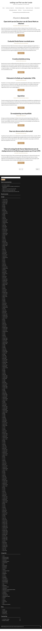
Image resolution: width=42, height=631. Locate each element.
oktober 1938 (4, 552)
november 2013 (4, 295)
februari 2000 (4, 422)
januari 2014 (4, 293)
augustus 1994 (4, 504)
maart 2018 (4, 252)
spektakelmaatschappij (6, 598)
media (3, 586)
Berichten (4, 613)
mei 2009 (3, 348)
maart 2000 (4, 420)
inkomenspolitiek (5, 583)
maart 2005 (4, 376)
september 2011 (5, 318)
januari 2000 (4, 423)
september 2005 (5, 369)
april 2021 (4, 219)
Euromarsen (4, 578)
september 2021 (5, 215)
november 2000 (4, 410)
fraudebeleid (4, 579)
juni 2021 (3, 216)
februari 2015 (4, 278)
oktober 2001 (4, 399)
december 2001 (4, 396)
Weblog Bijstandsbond (13, 10)
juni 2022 (3, 208)
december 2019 (4, 231)
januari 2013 (4, 306)
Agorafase (21, 96)
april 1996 (4, 477)
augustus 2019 (4, 236)
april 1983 (4, 543)
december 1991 (4, 525)
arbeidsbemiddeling (5, 560)
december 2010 (4, 329)
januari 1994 (4, 513)
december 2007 (4, 361)
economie (4, 576)
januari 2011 (4, 328)
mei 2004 (3, 383)
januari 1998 (4, 450)
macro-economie (5, 584)
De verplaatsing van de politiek (21, 113)
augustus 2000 (4, 414)
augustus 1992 (4, 524)
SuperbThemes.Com (20, 628)
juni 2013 (3, 301)
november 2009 (4, 341)
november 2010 (4, 330)
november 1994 (4, 500)
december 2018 (4, 244)
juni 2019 (3, 238)
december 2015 (4, 275)
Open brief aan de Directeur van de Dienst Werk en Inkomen (21, 22)
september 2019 (5, 235)
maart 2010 (4, 338)
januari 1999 (4, 434)
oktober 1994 (4, 501)
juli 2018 (3, 248)
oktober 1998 (4, 438)
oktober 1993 (4, 516)
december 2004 (4, 377)
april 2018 (4, 251)
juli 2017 (3, 260)
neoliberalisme (4, 590)
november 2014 (4, 282)
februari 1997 (4, 465)
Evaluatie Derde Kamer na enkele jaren (21, 41)
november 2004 (4, 379)
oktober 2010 (4, 332)
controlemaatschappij (5, 572)
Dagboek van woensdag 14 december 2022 (9, 190)
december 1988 (4, 535)
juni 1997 (3, 459)
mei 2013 (3, 302)
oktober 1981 (4, 545)
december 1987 (4, 536)
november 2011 (4, 317)
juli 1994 (3, 505)
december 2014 (4, 281)
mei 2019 (3, 239)
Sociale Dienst (4, 595)
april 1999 (4, 431)
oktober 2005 (4, 368)
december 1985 (4, 540)
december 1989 (4, 532)
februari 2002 (4, 395)
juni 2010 (3, 334)
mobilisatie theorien (5, 588)
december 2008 (4, 353)
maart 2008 (4, 357)
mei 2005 (3, 373)
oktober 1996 (4, 469)
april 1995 (4, 493)
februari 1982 (4, 544)
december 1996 (4, 467)
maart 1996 (4, 478)
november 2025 (4, 201)
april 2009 (4, 349)
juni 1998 (3, 443)
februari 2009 (4, 352)
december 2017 (4, 256)
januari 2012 (4, 314)
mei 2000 (3, 418)
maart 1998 (4, 447)
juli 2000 (3, 415)
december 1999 (4, 424)
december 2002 (4, 388)
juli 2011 (3, 321)
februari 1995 (4, 496)
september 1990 (5, 529)
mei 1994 (3, 508)
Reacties (4, 614)
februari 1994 (4, 512)
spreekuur (4, 599)
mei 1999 (3, 430)
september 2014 (5, 285)
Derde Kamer (25, 43)
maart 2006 (4, 365)
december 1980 (4, 547)
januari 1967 (4, 549)
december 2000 (4, 408)
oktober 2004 (4, 380)
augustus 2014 (4, 286)
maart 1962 (4, 551)
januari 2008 (4, 360)
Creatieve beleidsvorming (21, 59)
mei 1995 (3, 492)
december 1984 (4, 541)
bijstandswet (22, 25)
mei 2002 (3, 392)
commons (3, 571)
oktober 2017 (4, 258)
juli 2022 (3, 207)
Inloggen (3, 611)
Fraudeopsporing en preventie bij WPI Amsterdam (21, 12)
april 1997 (4, 462)
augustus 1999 (4, 427)
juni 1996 (3, 474)
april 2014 (4, 290)
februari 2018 (4, 254)
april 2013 (4, 303)
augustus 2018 (4, 247)
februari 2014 (4, 291)
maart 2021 (4, 220)
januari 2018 (4, 255)
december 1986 (4, 539)
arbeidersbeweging (5, 559)
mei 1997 (3, 461)
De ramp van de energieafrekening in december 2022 (10, 193)
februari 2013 (4, 305)
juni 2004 (3, 381)
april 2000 (4, 419)
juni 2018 (3, 250)
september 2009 (5, 344)
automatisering (4, 564)
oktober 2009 (4, 342)
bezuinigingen (4, 568)
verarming (4, 602)
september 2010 (5, 333)
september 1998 (5, 439)
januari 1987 (4, 537)
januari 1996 (4, 481)
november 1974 (4, 548)
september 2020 (5, 224)
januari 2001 (4, 407)
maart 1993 (4, 520)
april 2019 (4, 240)
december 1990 (4, 528)
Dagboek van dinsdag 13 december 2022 (8, 192)
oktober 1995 (4, 485)
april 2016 (4, 271)
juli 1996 (3, 473)
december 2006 (4, 364)
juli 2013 (3, 299)
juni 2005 (3, 372)
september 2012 (5, 309)
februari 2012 (4, 313)
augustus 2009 (4, 345)
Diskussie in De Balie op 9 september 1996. (21, 78)
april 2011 (4, 324)
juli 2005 (3, 371)
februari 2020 (4, 228)
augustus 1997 (4, 457)
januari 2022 (4, 212)
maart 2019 (4, 242)
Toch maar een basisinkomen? (28, 10)
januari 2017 (4, 267)
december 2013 (4, 294)
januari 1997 (4, 466)
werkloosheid (4, 603)
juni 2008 (3, 356)
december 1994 (4, 498)
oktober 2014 (4, 283)
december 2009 (4, 340)
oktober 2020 (4, 223)
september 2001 (5, 400)
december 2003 (4, 385)
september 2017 (5, 259)
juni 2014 (3, 289)
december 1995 (4, 482)
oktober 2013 (4, 297)
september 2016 (5, 270)
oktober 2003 (4, 387)
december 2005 (4, 367)
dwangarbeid (4, 575)
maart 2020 (4, 227)
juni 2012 (3, 310)
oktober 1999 (4, 426)
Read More (21, 35)
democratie (27, 25)
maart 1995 (4, 494)
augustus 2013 (4, 298)
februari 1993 (4, 521)
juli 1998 (3, 442)
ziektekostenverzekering (6, 606)
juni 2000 (3, 416)
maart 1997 (4, 463)
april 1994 (4, 509)
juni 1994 (3, 506)
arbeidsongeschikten (5, 563)
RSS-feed (19, 10)
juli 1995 (3, 489)
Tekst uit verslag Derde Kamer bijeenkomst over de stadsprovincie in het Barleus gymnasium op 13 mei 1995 (21, 151)
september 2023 (5, 203)
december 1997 (4, 451)
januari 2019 (4, 243)
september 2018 (5, 246)
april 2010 (4, 337)
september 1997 (5, 455)
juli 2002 (3, 391)
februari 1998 (4, 449)
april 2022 (4, 211)
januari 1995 (4, 497)
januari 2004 (4, 384)
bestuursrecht (4, 567)
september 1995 (5, 486)
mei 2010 (3, 336)
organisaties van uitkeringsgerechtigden (8, 591)
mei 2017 (3, 263)
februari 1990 (4, 531)
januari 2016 (4, 274)
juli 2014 (3, 287)
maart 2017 (4, 266)
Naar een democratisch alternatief (21, 131)
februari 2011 (4, 326)
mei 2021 (3, 217)
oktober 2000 (4, 411)
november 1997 (4, 453)
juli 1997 (3, 458)
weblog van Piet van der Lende (21, 3)
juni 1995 (3, 490)
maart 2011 (4, 325)
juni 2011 (3, 322)
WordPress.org (4, 615)
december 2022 (4, 204)
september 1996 (5, 470)
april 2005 (4, 375)
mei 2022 (3, 209)
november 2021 (4, 213)
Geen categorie (4, 580)
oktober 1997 (4, 454)
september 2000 (5, 412)
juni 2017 (3, 262)
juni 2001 (3, 403)
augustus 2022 (4, 205)
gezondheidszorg (5, 582)
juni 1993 (3, 517)
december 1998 (4, 435)
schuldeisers (4, 594)
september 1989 (5, 533)
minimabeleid (4, 587)
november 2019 (4, 232)
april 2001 (4, 404)
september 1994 (5, 502)
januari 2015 (4, 279)
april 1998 (4, 446)
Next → (37, 171)
